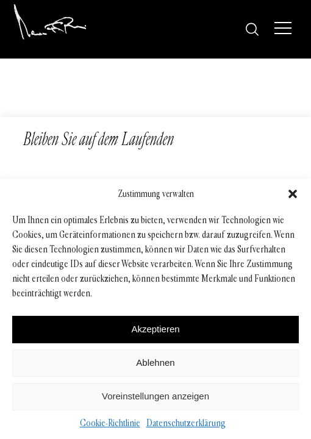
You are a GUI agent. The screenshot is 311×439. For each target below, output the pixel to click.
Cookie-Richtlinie (110, 422)
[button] (293, 194)
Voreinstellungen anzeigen (155, 396)
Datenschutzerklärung (186, 422)
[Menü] (282, 28)
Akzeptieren (155, 329)
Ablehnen (155, 362)
